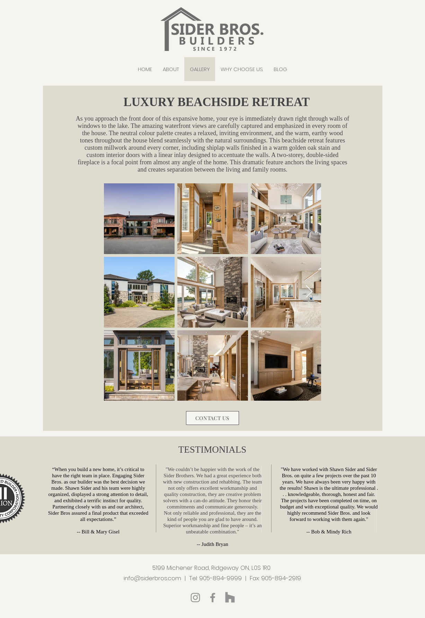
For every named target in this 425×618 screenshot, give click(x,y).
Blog (212, 609)
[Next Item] (309, 292)
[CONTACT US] (212, 418)
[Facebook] (212, 597)
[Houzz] (230, 597)
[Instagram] (195, 597)
